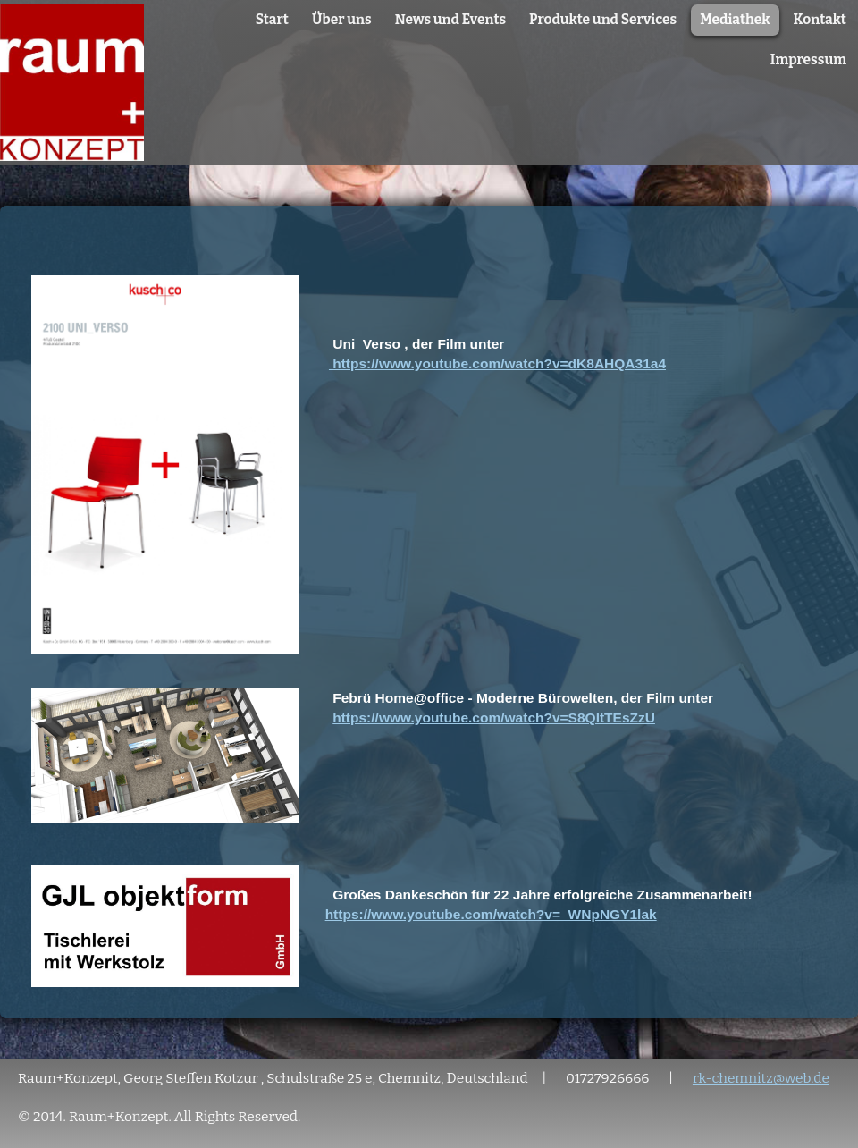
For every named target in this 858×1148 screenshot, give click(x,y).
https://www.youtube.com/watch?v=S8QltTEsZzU (493, 717)
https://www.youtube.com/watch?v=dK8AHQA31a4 (497, 363)
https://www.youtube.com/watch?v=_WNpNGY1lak (491, 914)
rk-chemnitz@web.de (761, 1078)
